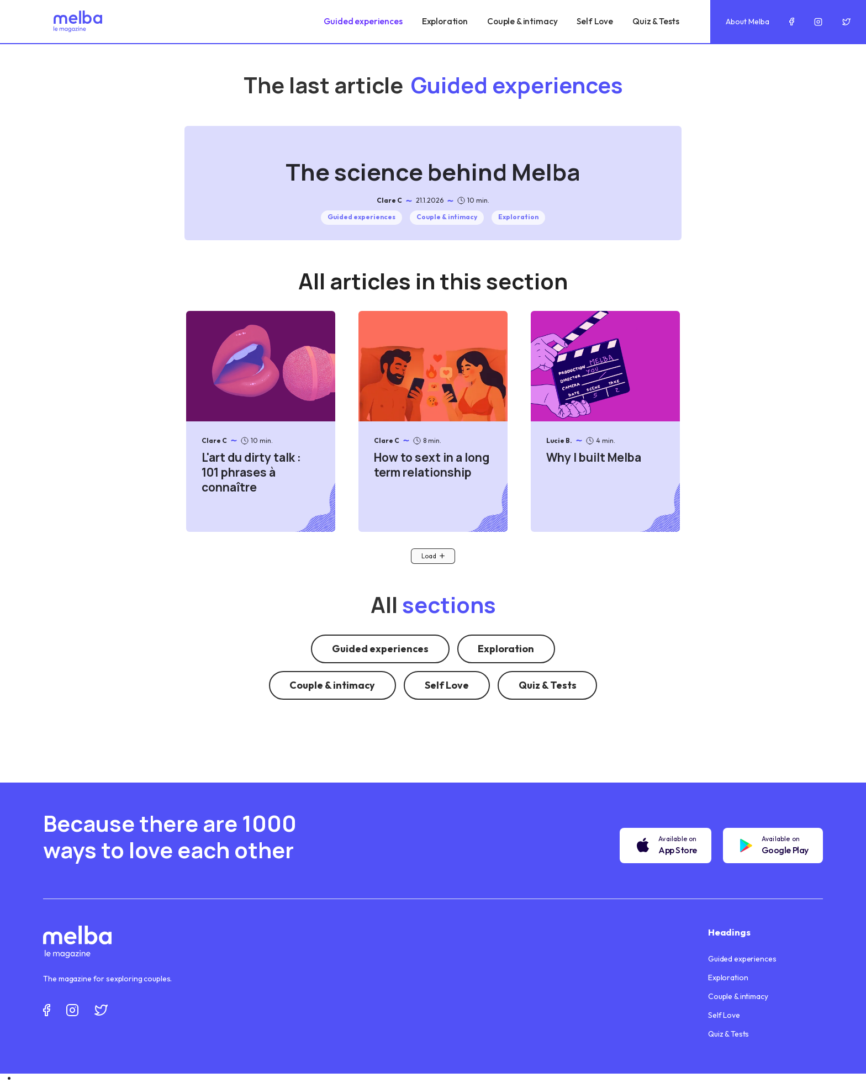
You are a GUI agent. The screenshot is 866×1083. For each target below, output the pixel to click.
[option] (441, 1078)
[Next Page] (433, 556)
